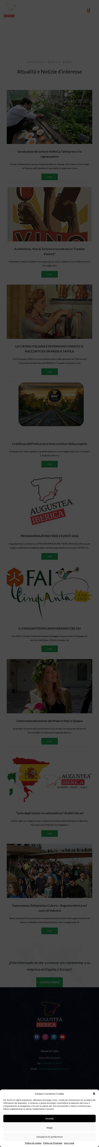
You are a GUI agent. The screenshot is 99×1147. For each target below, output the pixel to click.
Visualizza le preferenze (49, 1136)
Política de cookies (33, 1143)
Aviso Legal (69, 1143)
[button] (94, 1093)
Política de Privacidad (52, 1143)
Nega (50, 1127)
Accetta (49, 1118)
